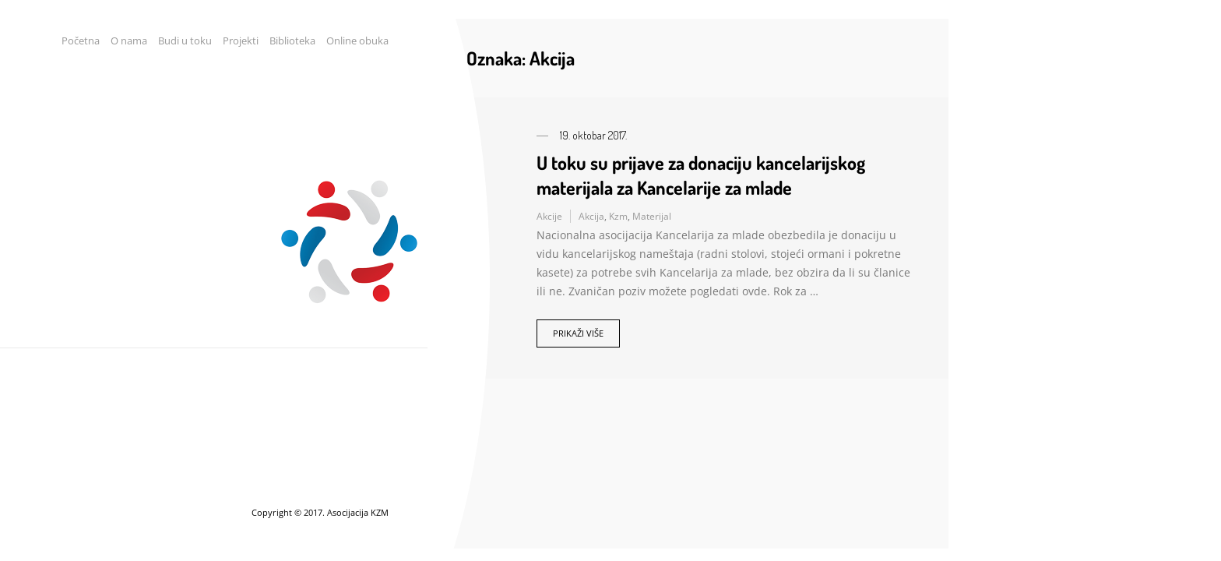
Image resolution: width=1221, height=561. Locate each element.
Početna (81, 41)
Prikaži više (578, 333)
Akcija (591, 216)
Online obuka (357, 41)
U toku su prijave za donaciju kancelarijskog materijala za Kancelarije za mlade (701, 174)
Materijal (651, 216)
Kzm (618, 216)
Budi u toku (185, 41)
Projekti (241, 41)
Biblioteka (292, 41)
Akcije (549, 216)
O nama (129, 41)
